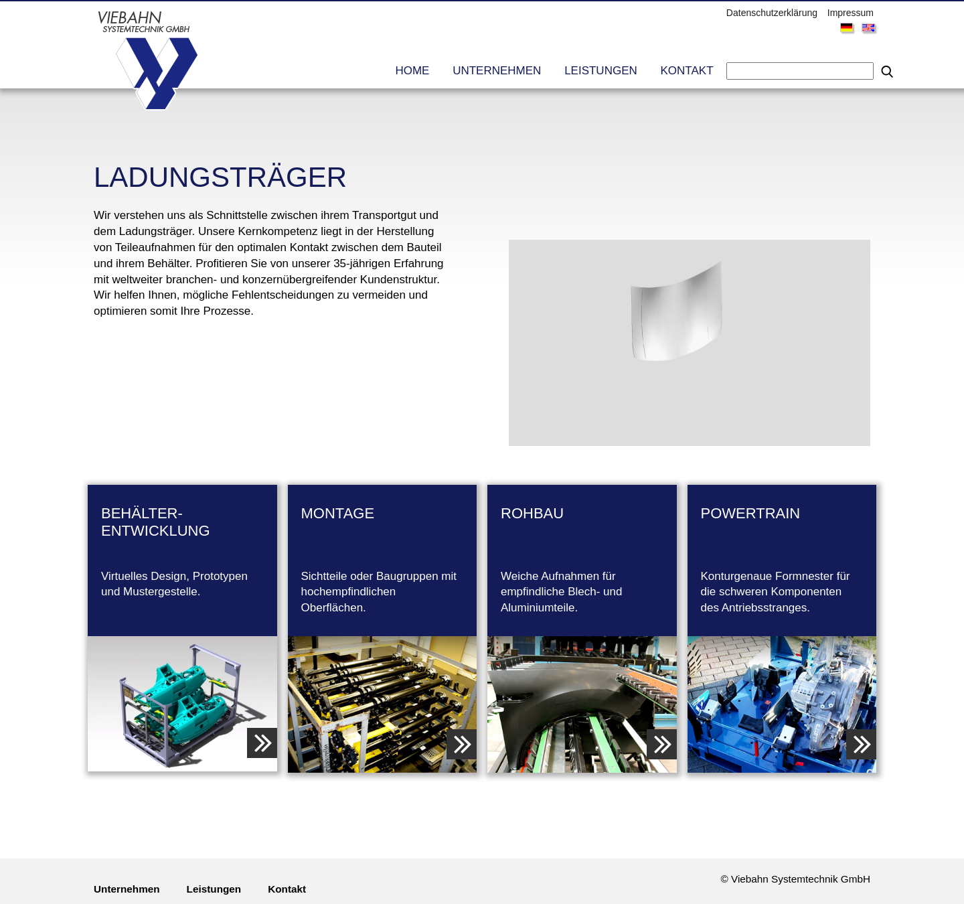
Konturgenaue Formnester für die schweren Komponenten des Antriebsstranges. (782, 560)
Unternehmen (497, 70)
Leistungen (600, 70)
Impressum (850, 12)
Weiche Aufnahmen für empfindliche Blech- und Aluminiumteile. (582, 560)
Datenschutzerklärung (771, 12)
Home (412, 70)
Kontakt (687, 70)
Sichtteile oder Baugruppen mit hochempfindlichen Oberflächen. (382, 560)
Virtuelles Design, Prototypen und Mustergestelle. (182, 552)
